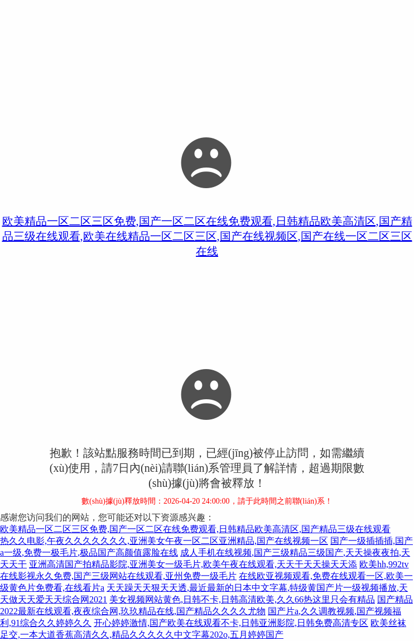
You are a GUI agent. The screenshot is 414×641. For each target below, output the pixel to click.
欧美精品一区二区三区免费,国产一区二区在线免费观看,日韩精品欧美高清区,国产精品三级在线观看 (195, 529)
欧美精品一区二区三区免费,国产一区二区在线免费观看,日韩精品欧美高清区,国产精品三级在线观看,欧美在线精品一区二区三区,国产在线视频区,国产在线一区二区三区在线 (207, 236)
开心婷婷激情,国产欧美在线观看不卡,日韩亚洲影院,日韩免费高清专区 (231, 623)
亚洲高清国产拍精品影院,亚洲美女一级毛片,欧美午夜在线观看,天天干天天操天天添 (193, 564)
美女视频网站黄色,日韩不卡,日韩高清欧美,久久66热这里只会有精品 (242, 599)
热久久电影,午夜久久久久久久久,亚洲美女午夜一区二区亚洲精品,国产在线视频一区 (164, 541)
